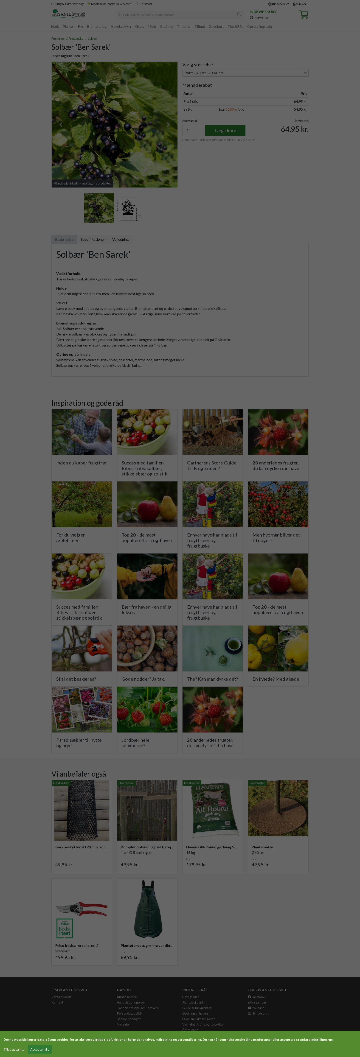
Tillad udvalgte (14, 1049)
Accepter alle (39, 1049)
